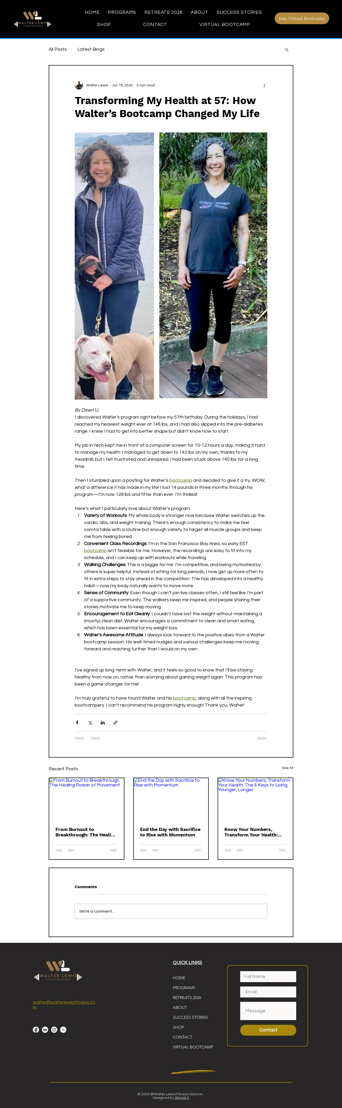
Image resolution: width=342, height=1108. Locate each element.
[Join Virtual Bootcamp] (302, 18)
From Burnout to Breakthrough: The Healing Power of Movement (85, 832)
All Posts (58, 49)
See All (287, 768)
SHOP (178, 1027)
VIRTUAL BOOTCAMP (193, 1047)
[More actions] (264, 85)
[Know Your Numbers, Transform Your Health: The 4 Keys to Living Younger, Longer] (255, 799)
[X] (63, 1030)
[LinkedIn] (45, 1030)
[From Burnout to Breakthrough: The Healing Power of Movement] (86, 799)
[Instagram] (54, 1030)
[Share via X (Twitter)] (89, 722)
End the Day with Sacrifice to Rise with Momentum (170, 832)
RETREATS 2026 (187, 997)
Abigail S (181, 1098)
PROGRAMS (184, 987)
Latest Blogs (91, 49)
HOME (179, 977)
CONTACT (182, 1037)
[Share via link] (115, 722)
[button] (286, 49)
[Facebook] (36, 1030)
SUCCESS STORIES (190, 1017)
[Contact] (268, 1030)
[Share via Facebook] (77, 722)
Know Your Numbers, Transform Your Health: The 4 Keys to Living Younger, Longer (251, 832)
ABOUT (180, 1007)
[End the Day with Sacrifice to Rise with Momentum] (171, 799)
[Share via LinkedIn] (102, 722)
